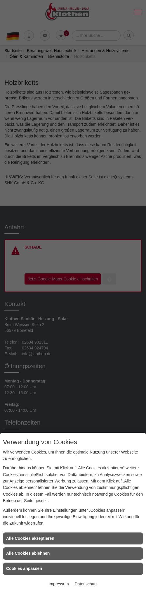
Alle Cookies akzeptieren (30, 538)
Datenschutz (86, 584)
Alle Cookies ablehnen (28, 553)
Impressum (58, 584)
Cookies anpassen (24, 568)
